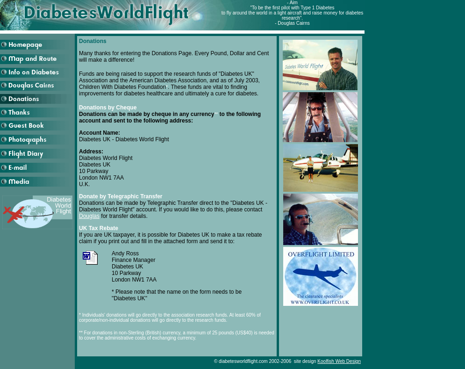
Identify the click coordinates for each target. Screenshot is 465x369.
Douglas (89, 216)
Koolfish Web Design (339, 361)
